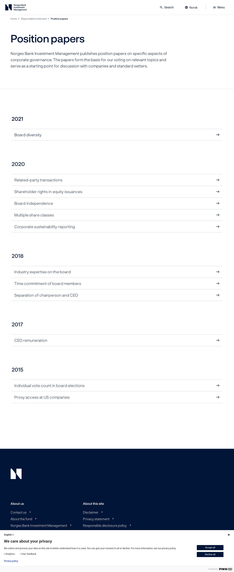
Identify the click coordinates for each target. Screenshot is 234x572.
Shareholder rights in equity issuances (48, 191)
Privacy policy (11, 561)
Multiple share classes (34, 214)
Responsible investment (34, 18)
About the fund (21, 519)
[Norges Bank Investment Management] (16, 8)
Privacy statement (96, 519)
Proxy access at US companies (42, 397)
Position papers (59, 18)
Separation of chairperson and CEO (46, 295)
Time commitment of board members (47, 283)
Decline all (210, 554)
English (9, 534)
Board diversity (27, 134)
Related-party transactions (38, 179)
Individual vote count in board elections (49, 385)
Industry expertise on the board (42, 271)
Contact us (18, 512)
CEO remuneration (30, 340)
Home (14, 18)
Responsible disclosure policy (105, 525)
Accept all (210, 547)
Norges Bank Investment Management (39, 525)
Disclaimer (90, 512)
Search (167, 7)
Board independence (33, 203)
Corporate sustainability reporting (44, 226)
